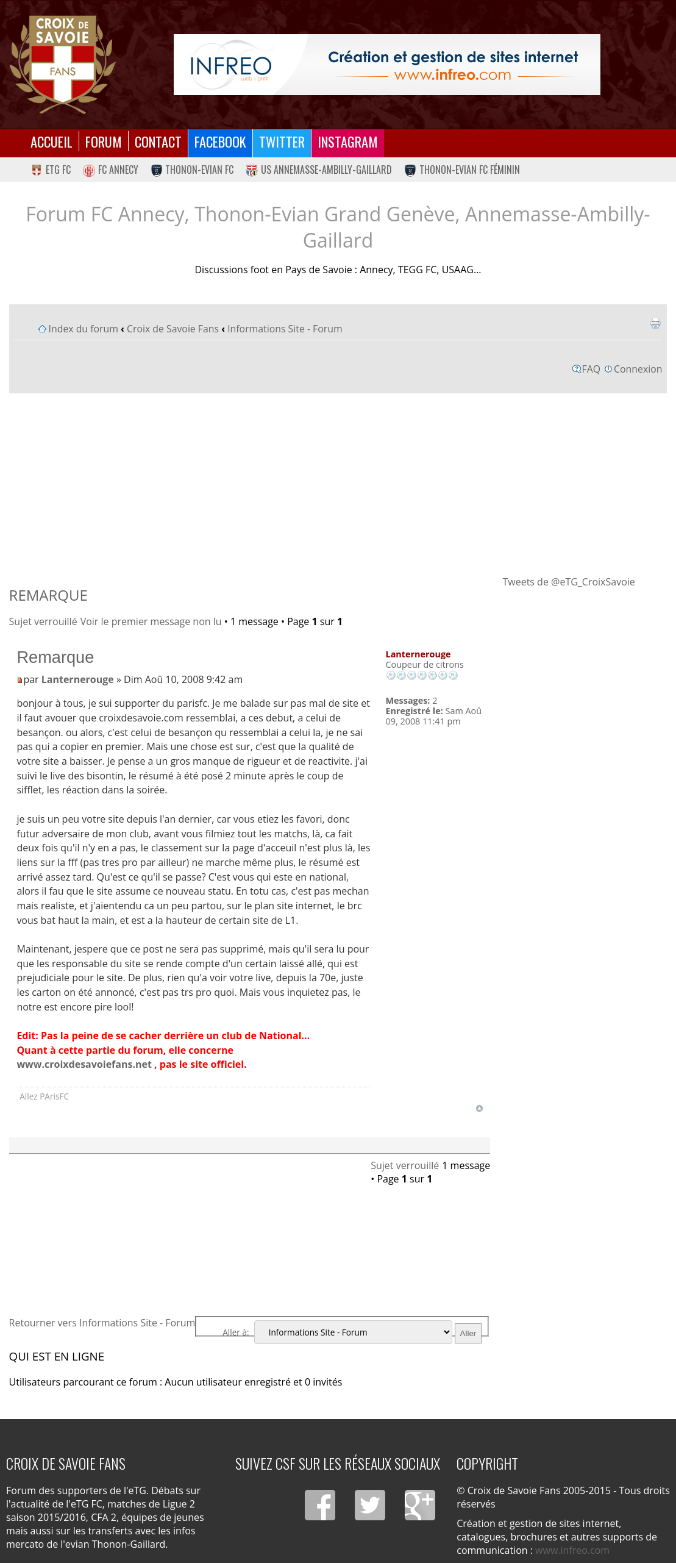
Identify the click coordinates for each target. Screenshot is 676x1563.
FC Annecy (110, 169)
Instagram (348, 141)
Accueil (51, 141)
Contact (158, 141)
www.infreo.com (572, 1550)
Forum (103, 141)
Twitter (282, 141)
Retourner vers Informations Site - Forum (102, 1322)
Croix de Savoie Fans (173, 328)
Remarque (48, 595)
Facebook (220, 141)
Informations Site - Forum (284, 328)
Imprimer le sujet (655, 323)
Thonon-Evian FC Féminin (462, 169)
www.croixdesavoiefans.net (84, 1064)
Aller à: (235, 1332)
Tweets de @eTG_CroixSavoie (568, 581)
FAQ (591, 369)
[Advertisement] (338, 483)
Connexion (638, 369)
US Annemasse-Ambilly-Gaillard (319, 169)
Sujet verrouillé (43, 621)
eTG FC (50, 169)
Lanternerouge (77, 679)
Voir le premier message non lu (151, 621)
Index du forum (83, 328)
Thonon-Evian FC (192, 169)
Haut (479, 1108)
